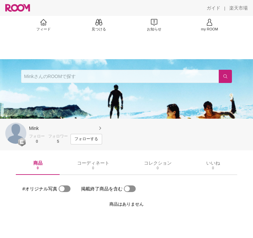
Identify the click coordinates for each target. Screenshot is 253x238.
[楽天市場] (238, 8)
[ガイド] (213, 8)
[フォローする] (86, 139)
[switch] (64, 188)
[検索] (225, 76)
